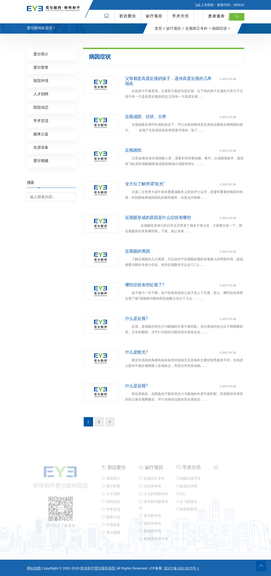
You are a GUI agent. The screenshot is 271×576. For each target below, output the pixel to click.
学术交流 (40, 121)
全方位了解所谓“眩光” (145, 184)
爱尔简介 (40, 54)
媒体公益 (40, 134)
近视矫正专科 (196, 28)
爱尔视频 (40, 161)
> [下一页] (110, 422)
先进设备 (40, 147)
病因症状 (219, 28)
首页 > (160, 28)
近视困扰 (133, 150)
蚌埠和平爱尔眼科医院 (98, 568)
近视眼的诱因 (137, 251)
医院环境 (40, 81)
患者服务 (216, 16)
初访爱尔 (127, 16)
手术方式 (180, 16)
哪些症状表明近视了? (144, 285)
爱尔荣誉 (40, 67)
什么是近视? (136, 318)
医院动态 (40, 107)
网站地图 (34, 568)
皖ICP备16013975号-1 (181, 568)
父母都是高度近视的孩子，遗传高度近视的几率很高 (168, 81)
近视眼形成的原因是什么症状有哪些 (158, 217)
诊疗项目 (154, 16)
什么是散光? (136, 352)
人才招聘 (40, 94)
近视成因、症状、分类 (145, 116)
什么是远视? (136, 386)
